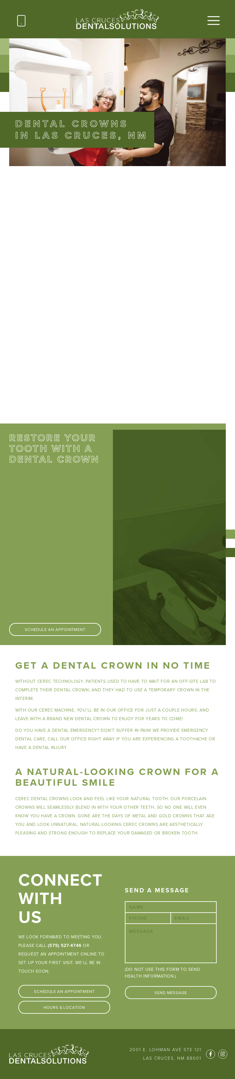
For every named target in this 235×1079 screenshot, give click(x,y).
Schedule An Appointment (55, 629)
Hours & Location (64, 1007)
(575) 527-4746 (64, 945)
